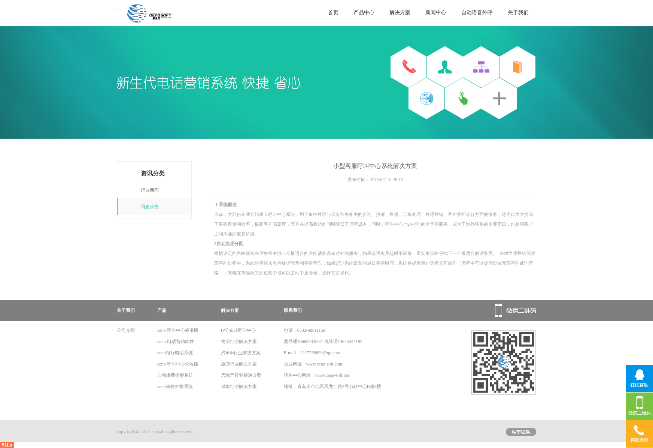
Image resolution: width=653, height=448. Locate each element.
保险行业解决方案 (239, 386)
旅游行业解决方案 (239, 364)
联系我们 (293, 310)
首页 (333, 12)
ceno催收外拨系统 (175, 386)
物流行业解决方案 (239, 341)
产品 (161, 310)
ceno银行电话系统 (175, 352)
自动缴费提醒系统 (175, 375)
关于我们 (518, 12)
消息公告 (150, 206)
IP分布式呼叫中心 (238, 330)
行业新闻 (150, 190)
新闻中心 (435, 12)
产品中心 (363, 12)
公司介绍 (126, 330)
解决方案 (399, 12)
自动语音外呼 (477, 12)
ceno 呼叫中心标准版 (177, 330)
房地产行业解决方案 (241, 375)
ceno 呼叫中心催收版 (177, 364)
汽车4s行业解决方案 (241, 352)
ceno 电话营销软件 (175, 341)
